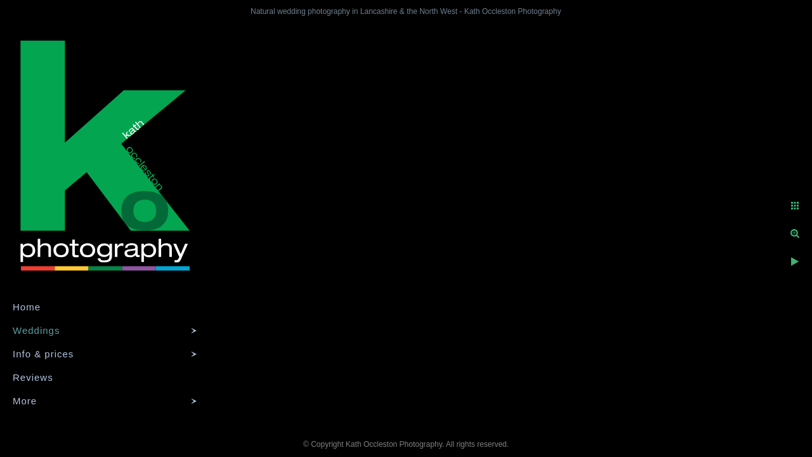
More (25, 400)
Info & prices (43, 353)
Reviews (33, 377)
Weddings (36, 330)
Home (27, 306)
